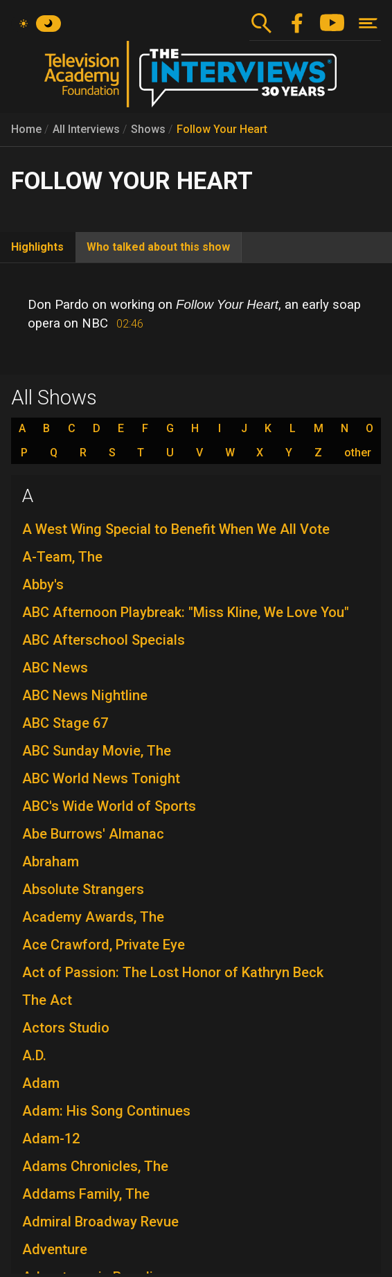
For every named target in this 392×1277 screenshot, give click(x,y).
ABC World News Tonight (101, 778)
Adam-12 (51, 1138)
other (357, 452)
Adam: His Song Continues (106, 1110)
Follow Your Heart (222, 129)
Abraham (50, 861)
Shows (148, 129)
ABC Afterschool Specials (103, 640)
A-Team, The (62, 556)
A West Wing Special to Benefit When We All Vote (176, 529)
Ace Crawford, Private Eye (103, 944)
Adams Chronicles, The (95, 1166)
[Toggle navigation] (368, 23)
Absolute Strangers (83, 889)
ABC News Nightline (85, 695)
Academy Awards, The (93, 917)
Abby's (43, 584)
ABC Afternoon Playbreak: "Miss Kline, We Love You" (185, 612)
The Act (47, 1000)
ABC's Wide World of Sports (109, 806)
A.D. (34, 1055)
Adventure (54, 1249)
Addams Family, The (86, 1194)
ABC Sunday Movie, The (96, 750)
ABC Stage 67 (65, 723)
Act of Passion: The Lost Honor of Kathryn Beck (172, 972)
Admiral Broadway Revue (100, 1221)
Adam (41, 1083)
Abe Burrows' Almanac (93, 833)
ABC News (55, 667)
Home (26, 129)
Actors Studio (65, 1027)
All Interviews (86, 129)
